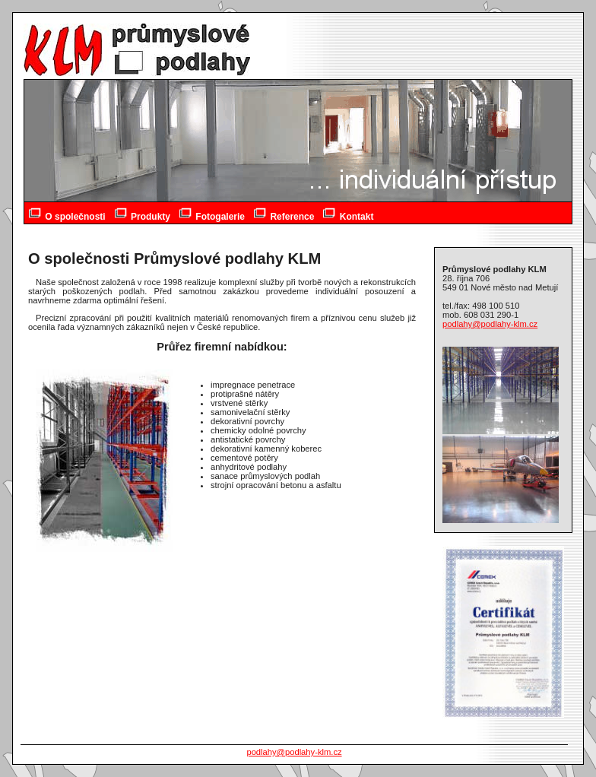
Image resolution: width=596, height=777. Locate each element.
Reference (284, 214)
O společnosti (67, 214)
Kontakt (348, 214)
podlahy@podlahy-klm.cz (489, 323)
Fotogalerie (212, 214)
